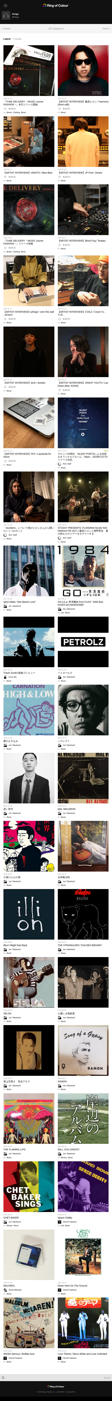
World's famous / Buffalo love (18, 1354)
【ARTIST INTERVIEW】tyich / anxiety (24, 382)
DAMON (62, 1081)
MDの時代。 (10, 1285)
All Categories (56, 28)
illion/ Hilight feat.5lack (15, 945)
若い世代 (8, 809)
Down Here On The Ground (72, 1285)
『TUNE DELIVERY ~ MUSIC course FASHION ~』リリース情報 (23, 242)
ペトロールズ (65, 672)
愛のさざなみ (10, 741)
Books (9, 112)
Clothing (16, 112)
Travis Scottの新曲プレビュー (19, 672)
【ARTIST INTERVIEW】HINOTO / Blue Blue (27, 172)
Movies (64, 1158)
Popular (17, 38)
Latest (6, 38)
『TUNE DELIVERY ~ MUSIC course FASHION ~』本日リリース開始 (23, 103)
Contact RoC (70, 1392)
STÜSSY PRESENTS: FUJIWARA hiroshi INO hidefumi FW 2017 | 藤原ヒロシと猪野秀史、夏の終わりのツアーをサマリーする (83, 531)
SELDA (7, 1013)
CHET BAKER (11, 1217)
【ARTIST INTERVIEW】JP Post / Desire (80, 172)
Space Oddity (65, 1217)
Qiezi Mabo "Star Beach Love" (19, 602)
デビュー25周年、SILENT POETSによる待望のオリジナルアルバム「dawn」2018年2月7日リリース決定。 (83, 456)
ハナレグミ (64, 741)
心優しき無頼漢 (66, 1013)
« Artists (6, 28)
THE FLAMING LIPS (14, 1149)
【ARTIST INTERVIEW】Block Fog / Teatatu (82, 240)
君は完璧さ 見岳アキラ (16, 1081)
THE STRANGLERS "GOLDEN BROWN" (80, 945)
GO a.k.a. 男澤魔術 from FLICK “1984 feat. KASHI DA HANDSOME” (81, 603)
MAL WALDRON (67, 809)
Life (62, 613)
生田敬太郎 (64, 877)
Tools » (106, 28)
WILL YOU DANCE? (69, 1149)
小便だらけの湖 (11, 877)
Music (23, 112)
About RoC (61, 1392)
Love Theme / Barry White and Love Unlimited (82, 1354)
